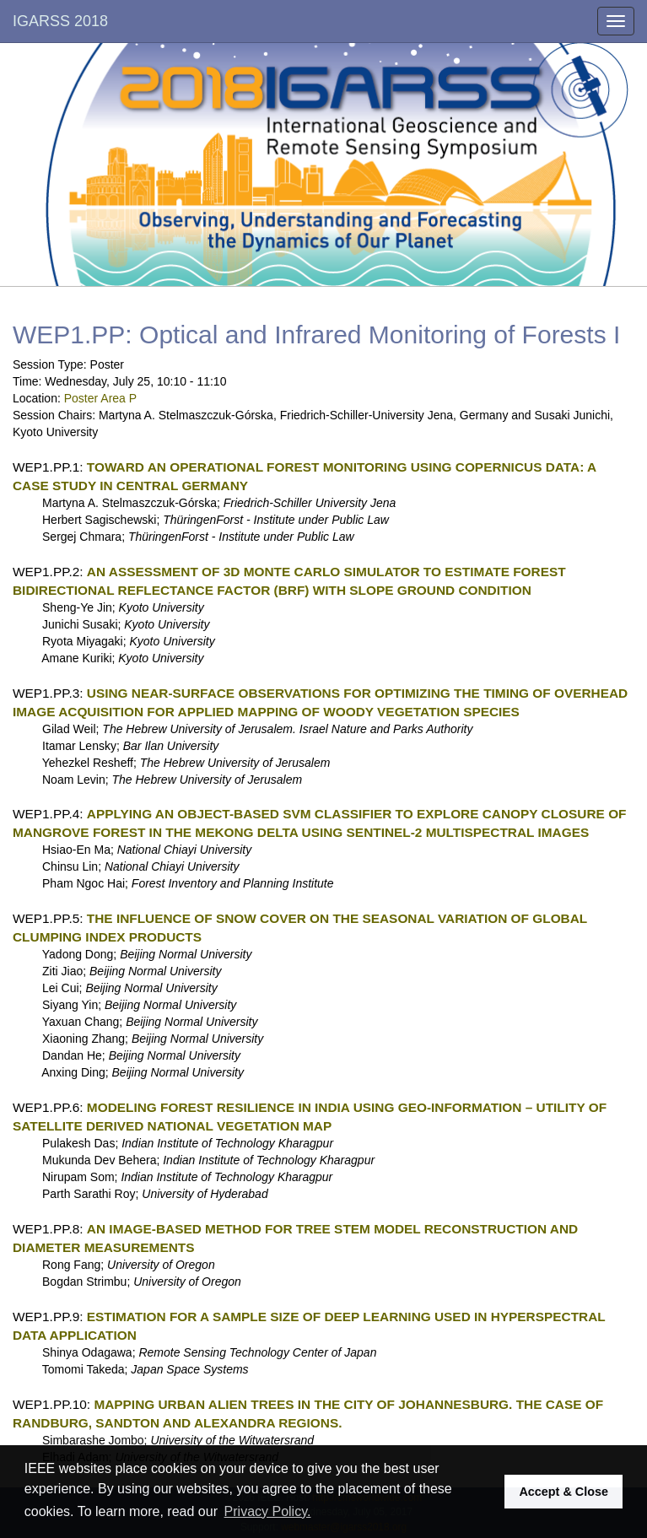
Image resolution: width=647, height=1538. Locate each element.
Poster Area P (100, 398)
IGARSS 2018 (60, 21)
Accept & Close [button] (563, 1491)
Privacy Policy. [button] (267, 1511)
